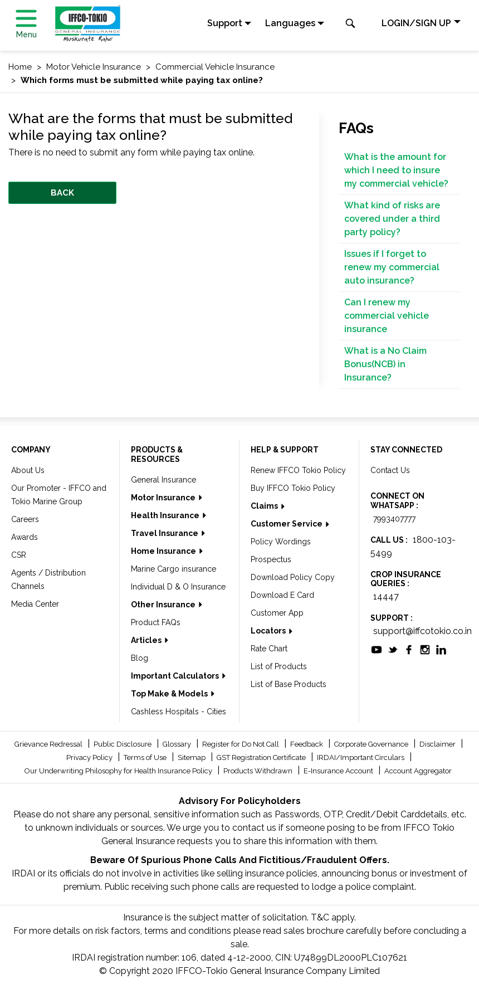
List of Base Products (288, 684)
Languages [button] (290, 23)
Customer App (277, 612)
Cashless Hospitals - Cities (178, 711)
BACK (62, 193)
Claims (265, 505)
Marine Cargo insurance (173, 568)
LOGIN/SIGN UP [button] (416, 23)
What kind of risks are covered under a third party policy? (392, 218)
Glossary (178, 744)
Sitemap (192, 757)
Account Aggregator (418, 771)
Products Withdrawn (258, 771)
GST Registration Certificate (262, 757)
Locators (269, 630)
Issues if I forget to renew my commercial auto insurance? (391, 267)
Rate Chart (269, 648)
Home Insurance (164, 551)
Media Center (35, 604)
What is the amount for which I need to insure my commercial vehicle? (396, 170)
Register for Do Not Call (241, 744)
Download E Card (282, 595)
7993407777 (394, 518)
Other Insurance (164, 604)
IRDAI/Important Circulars (361, 757)
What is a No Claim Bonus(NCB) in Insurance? (385, 364)
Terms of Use (146, 757)
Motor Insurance (164, 497)
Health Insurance (166, 515)
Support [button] (224, 23)
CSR (18, 554)
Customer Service (287, 523)
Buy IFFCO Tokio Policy (293, 488)
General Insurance (163, 479)
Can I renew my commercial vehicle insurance (386, 315)
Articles (147, 640)
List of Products (279, 666)
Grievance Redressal (49, 744)
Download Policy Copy (293, 577)
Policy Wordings (281, 541)
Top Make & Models (170, 693)
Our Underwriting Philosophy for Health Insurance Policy (119, 771)
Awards (24, 537)
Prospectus (271, 559)
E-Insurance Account (339, 771)
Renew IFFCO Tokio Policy (298, 470)
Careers (25, 519)
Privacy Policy (90, 757)
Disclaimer (438, 744)
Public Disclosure (123, 744)
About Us (28, 470)
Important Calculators (176, 675)
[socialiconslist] (376, 649)
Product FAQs (155, 622)
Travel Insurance (165, 533)
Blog (139, 658)
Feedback (307, 744)
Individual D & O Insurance (178, 586)
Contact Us (390, 470)
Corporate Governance (372, 744)
